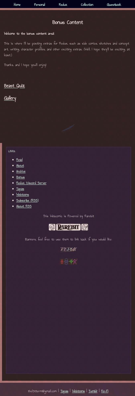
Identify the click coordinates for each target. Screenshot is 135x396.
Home (17, 5)
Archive (21, 171)
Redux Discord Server (31, 183)
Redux (63, 5)
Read (19, 160)
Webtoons (22, 195)
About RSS (24, 206)
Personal (39, 5)
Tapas (20, 189)
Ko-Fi (104, 391)
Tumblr (93, 391)
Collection (87, 5)
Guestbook (114, 5)
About (20, 166)
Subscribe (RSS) (27, 201)
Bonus (20, 177)
